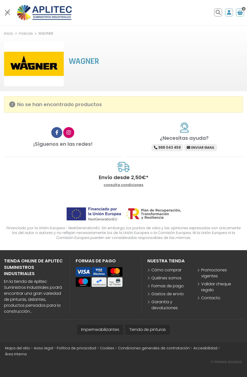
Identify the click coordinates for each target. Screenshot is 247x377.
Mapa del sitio (17, 348)
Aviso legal (43, 348)
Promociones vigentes (214, 273)
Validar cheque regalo (216, 287)
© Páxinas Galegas (226, 362)
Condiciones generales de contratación (154, 348)
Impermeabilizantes (100, 329)
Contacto (210, 298)
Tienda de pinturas (147, 329)
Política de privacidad (76, 348)
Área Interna (16, 354)
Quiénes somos (166, 278)
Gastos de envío (167, 294)
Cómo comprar (166, 270)
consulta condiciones (123, 185)
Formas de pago (167, 286)
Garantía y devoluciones (164, 305)
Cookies (107, 348)
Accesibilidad (205, 348)
